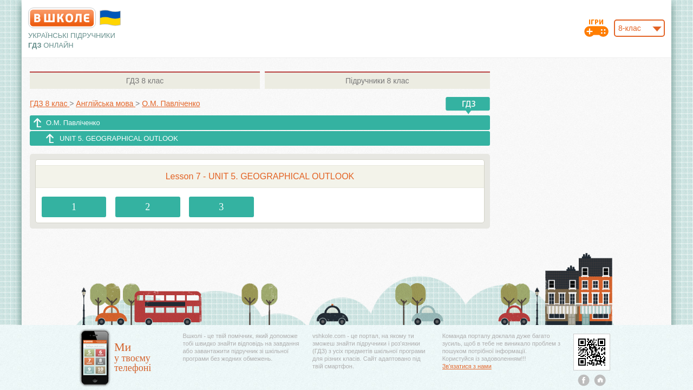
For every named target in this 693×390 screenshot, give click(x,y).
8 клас (145, 80)
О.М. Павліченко (73, 123)
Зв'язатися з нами (467, 366)
